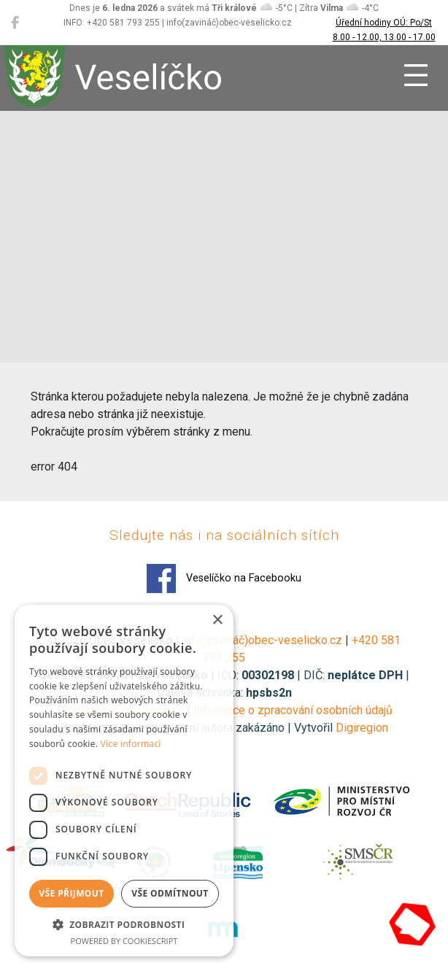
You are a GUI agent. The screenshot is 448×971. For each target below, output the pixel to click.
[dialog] (124, 780)
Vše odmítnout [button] (169, 893)
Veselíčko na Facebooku (224, 578)
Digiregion (362, 728)
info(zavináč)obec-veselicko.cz (262, 640)
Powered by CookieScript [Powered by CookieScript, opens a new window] (124, 940)
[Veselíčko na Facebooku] (15, 22)
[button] (124, 924)
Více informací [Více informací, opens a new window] (131, 744)
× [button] (217, 620)
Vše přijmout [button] (71, 893)
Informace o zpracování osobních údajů (293, 710)
